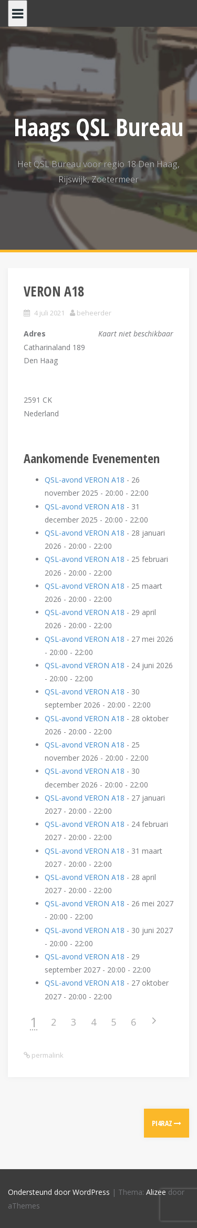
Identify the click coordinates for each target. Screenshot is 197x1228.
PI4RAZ (166, 1123)
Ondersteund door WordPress (59, 1192)
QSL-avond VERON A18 (85, 480)
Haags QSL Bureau (98, 126)
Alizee (156, 1192)
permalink (47, 1055)
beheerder (94, 313)
